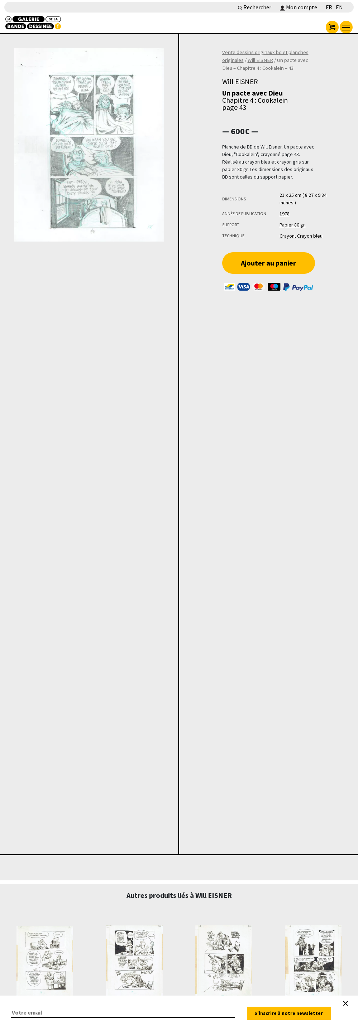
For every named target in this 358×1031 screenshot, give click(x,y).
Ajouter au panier (268, 262)
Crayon (287, 236)
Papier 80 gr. (293, 225)
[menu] (346, 27)
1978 (285, 213)
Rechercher (254, 7)
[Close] (345, 1003)
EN (339, 7)
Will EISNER (260, 60)
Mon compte (298, 7)
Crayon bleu (310, 236)
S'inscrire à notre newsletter (288, 1013)
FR (329, 7)
